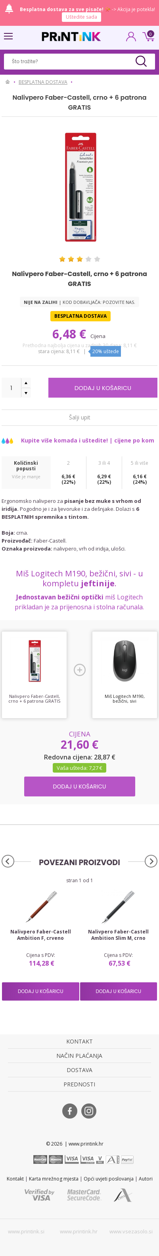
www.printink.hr (79, 1231)
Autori (146, 1178)
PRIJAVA (131, 39)
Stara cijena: (52, 351)
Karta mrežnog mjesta (54, 1178)
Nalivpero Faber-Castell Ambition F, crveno (40, 935)
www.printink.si (26, 1231)
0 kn (147, 36)
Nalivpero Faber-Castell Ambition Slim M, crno (118, 935)
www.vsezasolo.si (131, 1231)
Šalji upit (79, 417)
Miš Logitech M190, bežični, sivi (125, 698)
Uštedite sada (81, 17)
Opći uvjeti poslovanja (109, 1178)
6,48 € (70, 334)
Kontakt (15, 1178)
